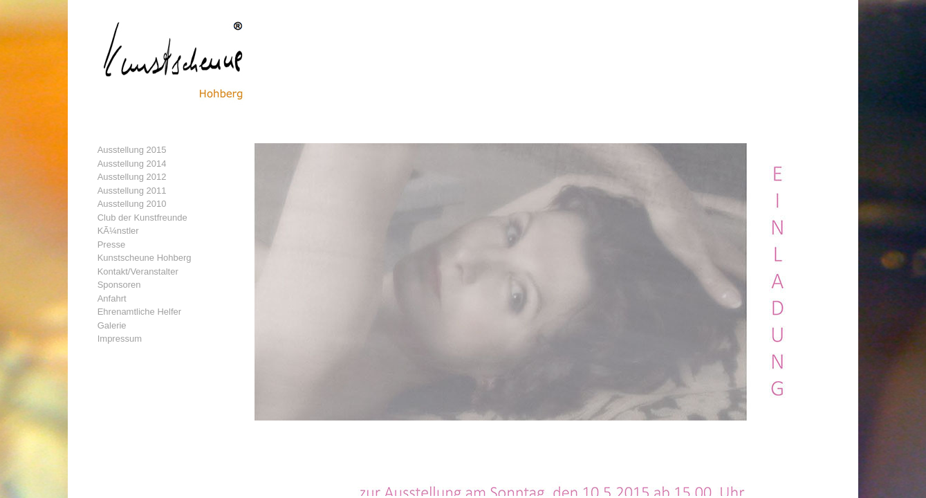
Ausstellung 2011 (132, 190)
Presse (111, 244)
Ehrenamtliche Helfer (139, 311)
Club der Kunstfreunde (142, 217)
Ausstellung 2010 (132, 204)
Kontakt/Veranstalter (138, 271)
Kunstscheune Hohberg (145, 257)
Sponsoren (119, 284)
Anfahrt (112, 298)
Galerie (112, 325)
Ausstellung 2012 (132, 177)
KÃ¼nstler (118, 230)
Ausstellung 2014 (132, 163)
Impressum (120, 338)
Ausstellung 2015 (132, 150)
